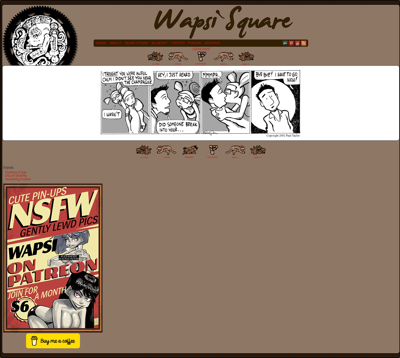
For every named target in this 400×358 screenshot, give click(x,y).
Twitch (177, 43)
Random (189, 157)
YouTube (297, 43)
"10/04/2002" (201, 49)
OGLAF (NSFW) (16, 176)
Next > (223, 64)
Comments (200, 58)
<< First (156, 64)
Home (101, 43)
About (116, 43)
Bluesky (160, 43)
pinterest (291, 43)
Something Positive (18, 179)
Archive (212, 43)
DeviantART (285, 43)
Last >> (246, 64)
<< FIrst (144, 157)
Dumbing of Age (15, 172)
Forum (194, 43)
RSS (304, 43)
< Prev (178, 64)
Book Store (136, 43)
